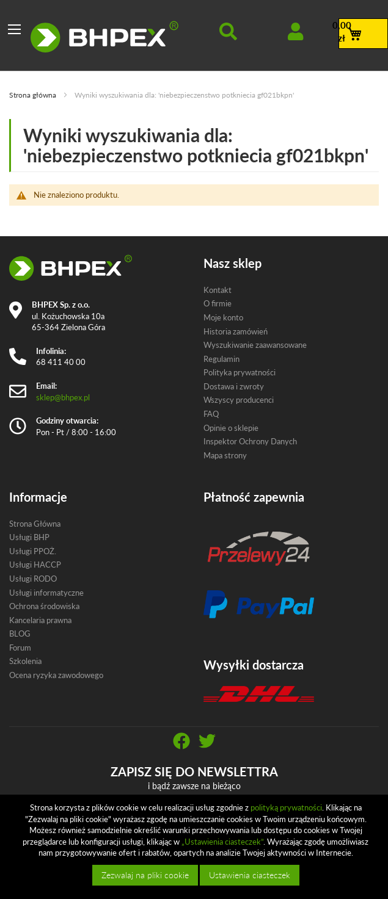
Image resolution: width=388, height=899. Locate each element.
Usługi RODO (33, 578)
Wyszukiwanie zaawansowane (255, 345)
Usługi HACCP (35, 564)
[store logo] (104, 36)
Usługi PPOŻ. (32, 551)
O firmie (217, 303)
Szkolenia (25, 661)
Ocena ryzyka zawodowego (56, 675)
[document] (195, 847)
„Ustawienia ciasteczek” (222, 842)
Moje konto (223, 317)
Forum (20, 647)
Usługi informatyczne (46, 593)
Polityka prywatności (239, 372)
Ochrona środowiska (44, 606)
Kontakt (217, 290)
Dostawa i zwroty (233, 386)
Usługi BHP (29, 537)
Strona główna (33, 94)
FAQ (211, 414)
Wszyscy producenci (238, 400)
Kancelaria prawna (40, 620)
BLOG (20, 633)
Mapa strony (225, 455)
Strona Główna (34, 524)
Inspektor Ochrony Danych (250, 441)
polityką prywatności (286, 807)
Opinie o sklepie (230, 428)
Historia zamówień (235, 331)
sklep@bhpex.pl (63, 397)
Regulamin (221, 359)
